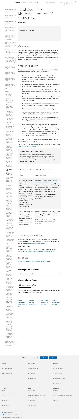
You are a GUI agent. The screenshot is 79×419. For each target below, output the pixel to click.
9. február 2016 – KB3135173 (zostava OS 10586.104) (10, 335)
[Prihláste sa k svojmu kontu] (75, 2)
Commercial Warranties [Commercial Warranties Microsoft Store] (32, 378)
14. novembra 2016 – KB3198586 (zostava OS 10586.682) (9, 256)
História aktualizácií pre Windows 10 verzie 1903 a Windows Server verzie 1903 (11, 52)
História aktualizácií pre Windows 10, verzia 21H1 (10, 23)
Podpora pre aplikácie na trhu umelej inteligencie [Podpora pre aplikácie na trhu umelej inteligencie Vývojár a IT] (37, 395)
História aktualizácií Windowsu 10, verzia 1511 (8, 93)
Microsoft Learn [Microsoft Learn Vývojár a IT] (30, 393)
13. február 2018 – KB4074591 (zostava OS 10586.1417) (10, 127)
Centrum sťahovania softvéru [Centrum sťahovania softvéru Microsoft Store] (33, 368)
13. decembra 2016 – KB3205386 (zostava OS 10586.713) (9, 248)
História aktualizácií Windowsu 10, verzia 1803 (10, 67)
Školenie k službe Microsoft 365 (33, 302)
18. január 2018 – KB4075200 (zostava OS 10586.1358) (10, 134)
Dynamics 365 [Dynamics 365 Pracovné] (4, 397)
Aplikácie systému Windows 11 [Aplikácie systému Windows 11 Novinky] (7, 373)
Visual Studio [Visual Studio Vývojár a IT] (30, 407)
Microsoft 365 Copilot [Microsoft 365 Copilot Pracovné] (6, 405)
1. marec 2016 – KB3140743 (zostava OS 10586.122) (10, 329)
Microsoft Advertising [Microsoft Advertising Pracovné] (6, 402)
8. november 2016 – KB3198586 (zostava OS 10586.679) (9, 264)
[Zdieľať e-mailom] (26, 257)
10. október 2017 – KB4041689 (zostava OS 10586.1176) (9, 172)
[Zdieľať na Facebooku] (19, 257)
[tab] (25, 286)
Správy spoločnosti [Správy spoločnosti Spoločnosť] (56, 393)
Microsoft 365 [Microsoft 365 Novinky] (4, 371)
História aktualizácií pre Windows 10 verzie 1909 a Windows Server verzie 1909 (11, 44)
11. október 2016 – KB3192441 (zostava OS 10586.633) (9, 273)
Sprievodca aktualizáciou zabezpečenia (28, 146)
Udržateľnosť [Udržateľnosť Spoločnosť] (55, 400)
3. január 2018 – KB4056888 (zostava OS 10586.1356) (10, 140)
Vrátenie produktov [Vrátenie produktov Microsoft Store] (31, 371)
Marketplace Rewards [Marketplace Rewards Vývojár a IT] (32, 405)
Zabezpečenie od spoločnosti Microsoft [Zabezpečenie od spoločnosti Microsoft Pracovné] (9, 393)
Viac (42, 2)
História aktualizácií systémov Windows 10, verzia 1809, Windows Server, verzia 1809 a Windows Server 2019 (11, 60)
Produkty (36, 2)
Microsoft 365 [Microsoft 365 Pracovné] (4, 400)
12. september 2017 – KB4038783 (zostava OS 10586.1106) (9, 180)
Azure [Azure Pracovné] (3, 395)
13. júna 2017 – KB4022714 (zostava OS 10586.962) (10, 208)
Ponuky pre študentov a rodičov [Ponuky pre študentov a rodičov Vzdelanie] (59, 380)
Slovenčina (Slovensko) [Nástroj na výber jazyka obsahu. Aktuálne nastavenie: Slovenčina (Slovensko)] (8, 412)
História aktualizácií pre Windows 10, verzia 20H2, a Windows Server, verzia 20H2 (10, 30)
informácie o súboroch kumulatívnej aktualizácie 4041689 (39, 251)
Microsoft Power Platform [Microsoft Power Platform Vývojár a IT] (32, 402)
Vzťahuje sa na (22, 22)
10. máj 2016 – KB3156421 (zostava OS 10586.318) (10, 308)
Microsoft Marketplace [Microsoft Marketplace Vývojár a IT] (32, 400)
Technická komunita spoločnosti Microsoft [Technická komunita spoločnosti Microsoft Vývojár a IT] (35, 397)
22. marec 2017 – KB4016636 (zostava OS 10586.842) (10, 228)
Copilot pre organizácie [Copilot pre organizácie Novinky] (6, 366)
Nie (53, 358)
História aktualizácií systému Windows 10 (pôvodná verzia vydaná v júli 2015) (11, 343)
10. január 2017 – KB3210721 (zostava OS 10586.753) (10, 241)
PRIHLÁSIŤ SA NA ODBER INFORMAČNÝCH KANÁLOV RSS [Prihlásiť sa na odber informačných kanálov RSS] (35, 261)
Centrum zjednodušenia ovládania (56, 302)
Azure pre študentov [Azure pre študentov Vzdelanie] (57, 383)
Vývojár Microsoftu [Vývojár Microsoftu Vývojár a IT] (31, 390)
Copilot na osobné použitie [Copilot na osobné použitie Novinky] (7, 368)
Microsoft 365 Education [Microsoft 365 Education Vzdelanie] (57, 373)
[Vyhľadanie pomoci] (71, 2)
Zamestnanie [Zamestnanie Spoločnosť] (55, 390)
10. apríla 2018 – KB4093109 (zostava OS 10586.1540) (10, 113)
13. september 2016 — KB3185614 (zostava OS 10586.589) (9, 281)
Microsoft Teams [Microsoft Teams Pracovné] (5, 407)
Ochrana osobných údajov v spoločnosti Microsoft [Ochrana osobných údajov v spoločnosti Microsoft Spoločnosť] (62, 395)
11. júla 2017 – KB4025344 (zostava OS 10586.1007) (9, 194)
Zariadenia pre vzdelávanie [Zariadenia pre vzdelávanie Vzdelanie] (58, 368)
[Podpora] (17, 2)
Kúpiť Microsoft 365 (50, 2)
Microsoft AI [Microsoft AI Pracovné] (4, 390)
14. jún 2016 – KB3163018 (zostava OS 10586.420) (9, 302)
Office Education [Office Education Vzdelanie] (56, 375)
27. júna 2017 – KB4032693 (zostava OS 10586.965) (10, 201)
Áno (44, 358)
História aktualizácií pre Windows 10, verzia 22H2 (10, 11)
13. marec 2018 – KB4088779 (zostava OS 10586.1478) (10, 120)
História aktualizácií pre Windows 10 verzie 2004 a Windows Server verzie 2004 (11, 37)
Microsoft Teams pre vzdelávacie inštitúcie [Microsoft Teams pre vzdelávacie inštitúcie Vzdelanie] (61, 371)
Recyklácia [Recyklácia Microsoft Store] (29, 375)
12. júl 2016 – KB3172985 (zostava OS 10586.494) (9, 295)
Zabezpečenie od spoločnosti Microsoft (44, 302)
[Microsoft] (7, 2)
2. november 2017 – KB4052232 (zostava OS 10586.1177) (9, 164)
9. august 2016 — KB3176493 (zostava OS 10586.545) (10, 288)
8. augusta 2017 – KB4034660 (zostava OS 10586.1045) (10, 187)
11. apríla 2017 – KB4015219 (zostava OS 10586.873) (10, 221)
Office (30, 2)
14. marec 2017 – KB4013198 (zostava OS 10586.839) (10, 234)
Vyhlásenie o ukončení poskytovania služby (9, 107)
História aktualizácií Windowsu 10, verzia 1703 (10, 79)
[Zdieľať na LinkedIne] (22, 257)
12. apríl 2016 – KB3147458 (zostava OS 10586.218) (10, 315)
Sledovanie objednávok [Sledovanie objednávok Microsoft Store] (32, 373)
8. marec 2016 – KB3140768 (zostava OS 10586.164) (10, 322)
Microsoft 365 (24, 2)
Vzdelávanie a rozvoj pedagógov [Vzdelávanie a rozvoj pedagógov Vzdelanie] (59, 378)
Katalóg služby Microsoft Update (35, 243)
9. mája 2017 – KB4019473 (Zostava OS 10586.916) (9, 214)
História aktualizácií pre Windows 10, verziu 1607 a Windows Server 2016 (11, 86)
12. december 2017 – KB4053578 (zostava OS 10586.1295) (9, 147)
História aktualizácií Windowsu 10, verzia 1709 (10, 73)
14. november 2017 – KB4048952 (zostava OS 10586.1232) (9, 155)
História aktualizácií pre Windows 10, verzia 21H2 (10, 17)
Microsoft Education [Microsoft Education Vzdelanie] (57, 366)
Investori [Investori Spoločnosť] (55, 397)
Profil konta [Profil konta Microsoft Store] (30, 366)
